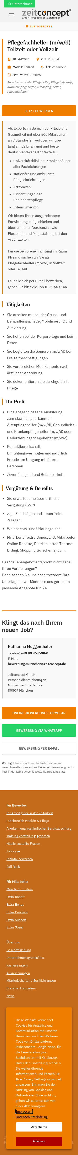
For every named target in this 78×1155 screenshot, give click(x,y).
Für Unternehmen (19, 4)
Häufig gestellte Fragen (23, 843)
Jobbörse (13, 851)
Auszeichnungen (18, 973)
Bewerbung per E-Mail (39, 748)
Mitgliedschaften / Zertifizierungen (31, 980)
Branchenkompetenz (21, 988)
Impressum (24, 1111)
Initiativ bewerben (19, 859)
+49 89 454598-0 (34, 653)
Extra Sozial (14, 927)
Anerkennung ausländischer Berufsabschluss (38, 828)
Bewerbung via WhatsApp (39, 730)
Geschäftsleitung (18, 950)
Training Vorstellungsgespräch (28, 836)
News (10, 996)
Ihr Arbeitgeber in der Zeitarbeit (29, 813)
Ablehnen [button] (39, 1141)
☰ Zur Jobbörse (39, 26)
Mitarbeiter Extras (19, 889)
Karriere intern (17, 965)
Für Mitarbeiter (17, 881)
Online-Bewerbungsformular (39, 713)
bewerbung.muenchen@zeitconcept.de (37, 664)
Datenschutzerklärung (32, 1117)
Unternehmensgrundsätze (25, 958)
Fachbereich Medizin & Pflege (27, 821)
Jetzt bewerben (39, 111)
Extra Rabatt (15, 897)
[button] (11, 14)
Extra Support (16, 920)
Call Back (13, 866)
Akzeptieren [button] (39, 1127)
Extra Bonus (15, 904)
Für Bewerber (16, 805)
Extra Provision (17, 912)
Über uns (13, 942)
